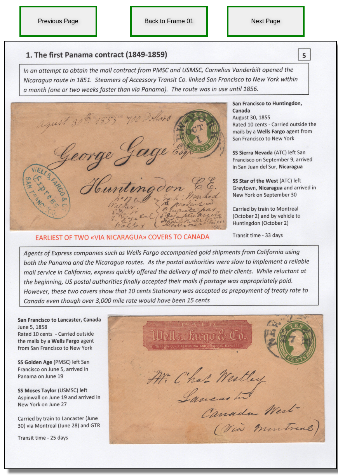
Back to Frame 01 (169, 21)
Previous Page (58, 21)
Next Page (265, 21)
